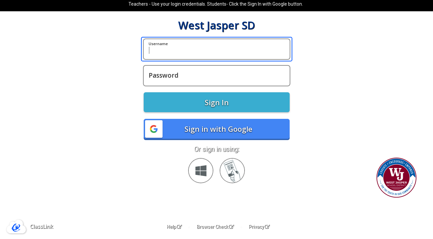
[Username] (217, 49)
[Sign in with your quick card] (232, 171)
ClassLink (41, 226)
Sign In (217, 102)
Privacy (259, 226)
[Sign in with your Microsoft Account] (201, 171)
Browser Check (215, 226)
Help (174, 226)
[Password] (217, 76)
